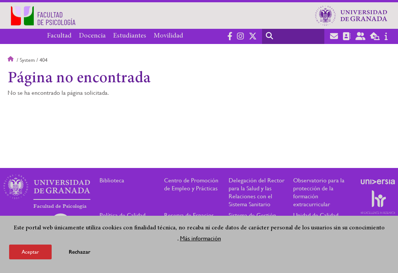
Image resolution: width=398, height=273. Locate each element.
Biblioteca (112, 180)
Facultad (59, 36)
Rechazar (79, 252)
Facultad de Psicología (60, 206)
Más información (200, 238)
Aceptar (30, 252)
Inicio (11, 60)
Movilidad (168, 36)
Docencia (92, 36)
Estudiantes (129, 36)
